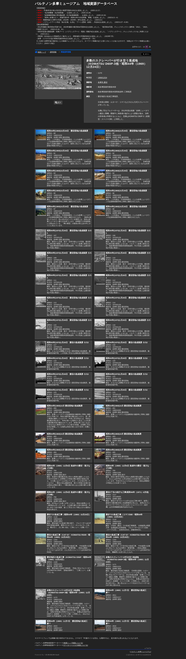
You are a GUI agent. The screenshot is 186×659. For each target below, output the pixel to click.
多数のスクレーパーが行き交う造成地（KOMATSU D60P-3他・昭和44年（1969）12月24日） (127, 559)
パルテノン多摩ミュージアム (140, 651)
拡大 (58, 102)
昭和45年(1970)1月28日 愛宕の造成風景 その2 (68, 342)
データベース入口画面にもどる (75, 645)
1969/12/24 (102, 78)
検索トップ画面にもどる (73, 643)
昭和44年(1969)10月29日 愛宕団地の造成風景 (67, 131)
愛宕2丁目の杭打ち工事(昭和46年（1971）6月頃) (127, 492)
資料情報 (53, 52)
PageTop (148, 648)
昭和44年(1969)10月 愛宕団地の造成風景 (65, 406)
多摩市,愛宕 (102, 82)
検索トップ (40, 52)
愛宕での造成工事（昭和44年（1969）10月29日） (69, 514)
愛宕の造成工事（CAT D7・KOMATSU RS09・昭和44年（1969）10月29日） (68, 536)
